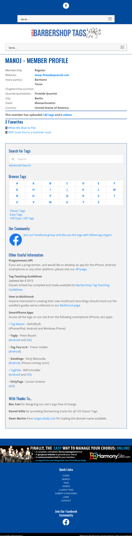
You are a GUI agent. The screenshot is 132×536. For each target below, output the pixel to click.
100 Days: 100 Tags (22, 218)
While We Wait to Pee (22, 128)
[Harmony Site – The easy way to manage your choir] (66, 447)
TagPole (15, 370)
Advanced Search (20, 165)
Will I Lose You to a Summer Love (29, 132)
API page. (81, 269)
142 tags (48, 115)
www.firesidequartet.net (52, 75)
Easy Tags (16, 214)
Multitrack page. (70, 305)
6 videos (66, 115)
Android (15, 340)
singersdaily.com (45, 418)
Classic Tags (17, 211)
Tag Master (18, 324)
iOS (28, 340)
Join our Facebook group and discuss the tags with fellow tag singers (68, 235)
